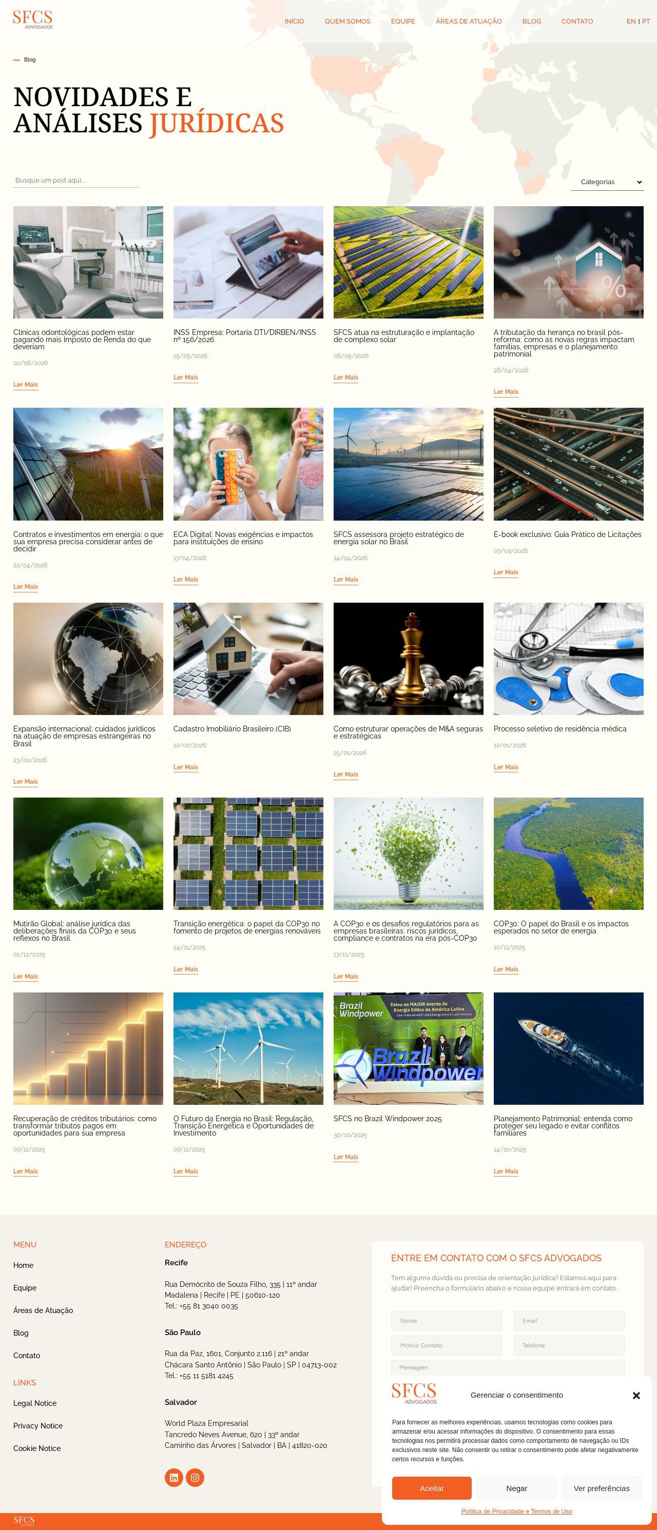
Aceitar (432, 1488)
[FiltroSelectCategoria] (607, 182)
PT (646, 21)
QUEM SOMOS (348, 21)
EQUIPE (403, 21)
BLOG (532, 21)
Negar (517, 1488)
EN (631, 21)
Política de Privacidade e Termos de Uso (516, 1511)
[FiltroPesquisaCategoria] (76, 180)
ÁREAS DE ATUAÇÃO (469, 21)
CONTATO (577, 21)
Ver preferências (602, 1488)
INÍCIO (294, 21)
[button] (636, 1395)
